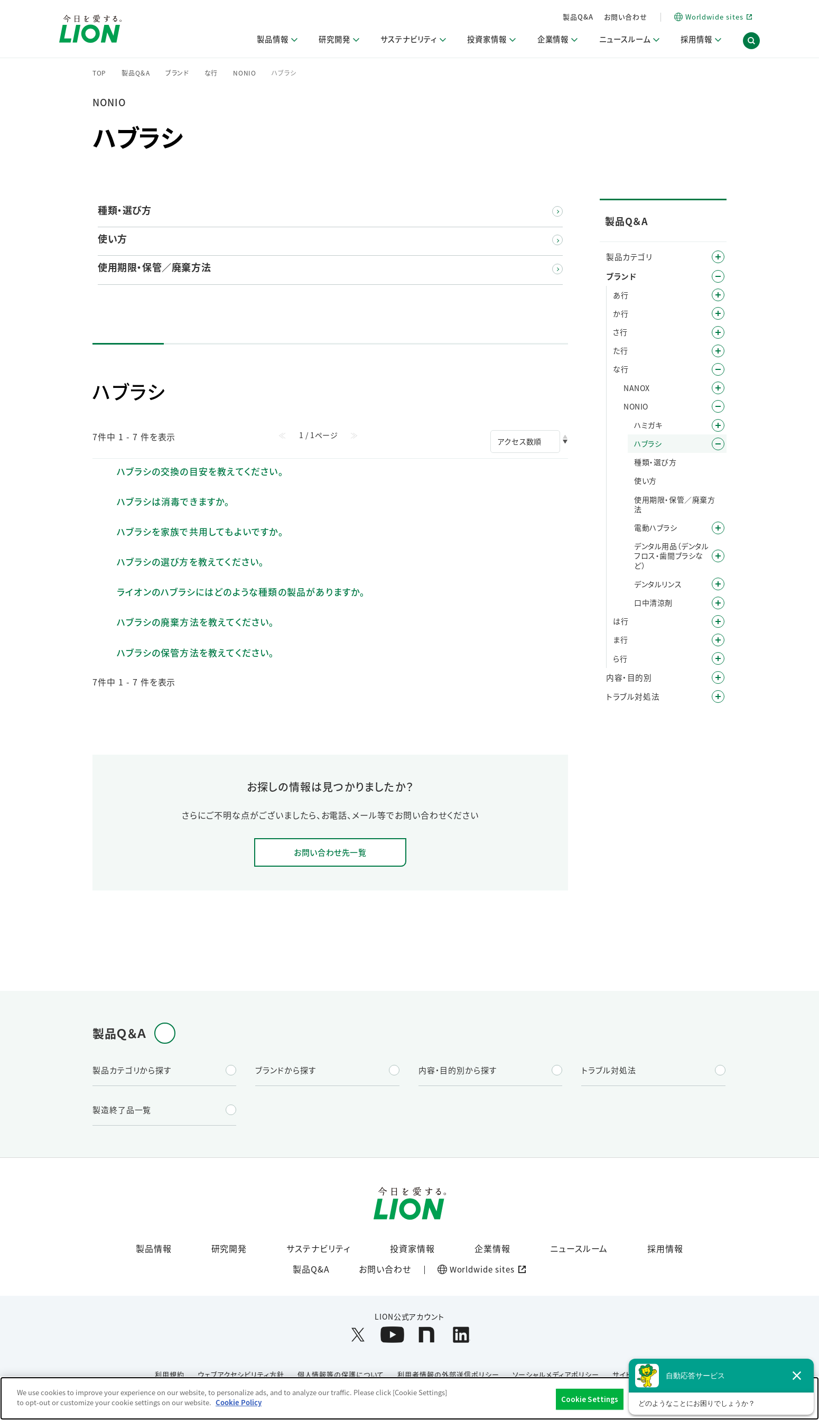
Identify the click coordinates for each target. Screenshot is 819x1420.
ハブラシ (648, 443)
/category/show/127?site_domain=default (718, 584)
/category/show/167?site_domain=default (718, 696)
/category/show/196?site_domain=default (718, 621)
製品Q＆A (136, 73)
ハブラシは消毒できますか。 (173, 501)
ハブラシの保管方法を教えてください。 (196, 652)
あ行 (620, 295)
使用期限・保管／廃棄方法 (674, 504)
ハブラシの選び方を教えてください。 (190, 561)
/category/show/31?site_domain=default (718, 658)
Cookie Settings (590, 1399)
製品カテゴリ (629, 257)
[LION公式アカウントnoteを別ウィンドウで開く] (427, 1335)
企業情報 (492, 1248)
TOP (99, 73)
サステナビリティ (318, 1248)
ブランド (177, 73)
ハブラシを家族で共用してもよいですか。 (200, 531)
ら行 (620, 658)
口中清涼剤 (653, 602)
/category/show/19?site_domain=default (718, 332)
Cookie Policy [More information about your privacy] (239, 1402)
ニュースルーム (579, 1248)
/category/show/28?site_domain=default (718, 406)
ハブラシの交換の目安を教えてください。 (200, 471)
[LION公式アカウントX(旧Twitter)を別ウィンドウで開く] (358, 1335)
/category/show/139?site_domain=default (718, 528)
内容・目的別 (629, 677)
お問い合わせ (625, 17)
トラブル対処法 (632, 696)
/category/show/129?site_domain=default (718, 603)
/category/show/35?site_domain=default (718, 295)
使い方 (645, 480)
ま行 (620, 639)
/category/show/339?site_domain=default (718, 640)
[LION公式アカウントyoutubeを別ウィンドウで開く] (392, 1335)
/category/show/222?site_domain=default (718, 388)
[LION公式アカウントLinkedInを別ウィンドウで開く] (461, 1335)
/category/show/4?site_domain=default (718, 256)
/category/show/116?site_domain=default (718, 556)
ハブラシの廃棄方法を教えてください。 (196, 621)
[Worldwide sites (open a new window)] (713, 17)
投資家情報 (412, 1248)
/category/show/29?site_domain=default (718, 425)
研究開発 (229, 1248)
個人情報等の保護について (341, 1375)
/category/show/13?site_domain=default (718, 313)
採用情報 (665, 1248)
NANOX (636, 388)
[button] (751, 41)
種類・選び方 (655, 462)
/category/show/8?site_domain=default (718, 677)
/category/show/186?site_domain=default (718, 444)
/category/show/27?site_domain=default (718, 369)
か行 (620, 313)
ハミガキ (648, 425)
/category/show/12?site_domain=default (718, 276)
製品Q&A (578, 17)
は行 (620, 621)
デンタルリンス (658, 584)
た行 (620, 350)
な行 (211, 73)
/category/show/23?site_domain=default (718, 351)
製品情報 (154, 1248)
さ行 (620, 332)
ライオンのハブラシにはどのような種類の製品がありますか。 (241, 591)
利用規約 (169, 1375)
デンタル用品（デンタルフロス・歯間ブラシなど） (671, 555)
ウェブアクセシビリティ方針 (241, 1375)
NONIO (244, 73)
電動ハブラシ (655, 527)
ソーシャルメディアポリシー (556, 1375)
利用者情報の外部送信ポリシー (448, 1375)
